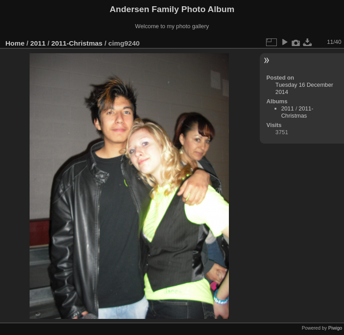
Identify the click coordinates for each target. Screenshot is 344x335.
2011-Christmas (76, 43)
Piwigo (335, 328)
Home (15, 43)
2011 (38, 43)
